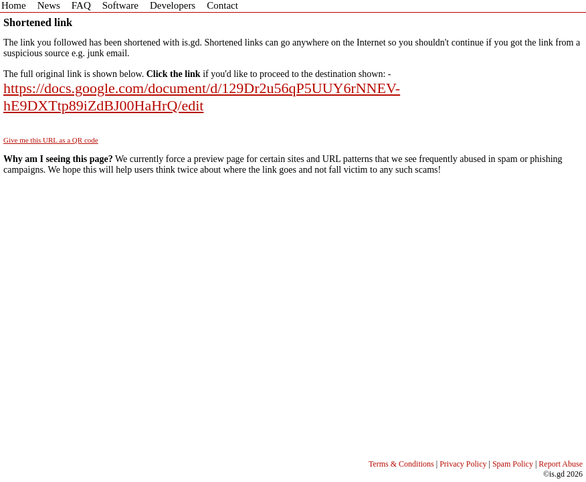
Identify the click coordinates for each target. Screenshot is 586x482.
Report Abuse (561, 464)
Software (120, 5)
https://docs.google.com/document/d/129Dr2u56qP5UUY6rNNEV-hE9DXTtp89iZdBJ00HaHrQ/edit (201, 97)
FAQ (81, 5)
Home (13, 5)
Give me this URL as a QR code (50, 140)
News (48, 5)
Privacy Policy (463, 464)
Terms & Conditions (401, 464)
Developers (172, 5)
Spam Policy (512, 464)
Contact (222, 5)
